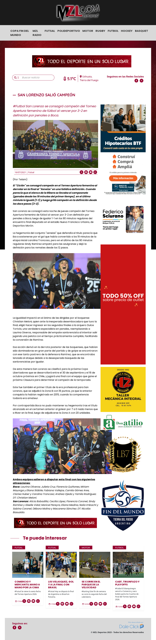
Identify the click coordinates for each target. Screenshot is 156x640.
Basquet (141, 31)
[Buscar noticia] (37, 77)
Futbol (113, 31)
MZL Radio (37, 33)
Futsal (50, 31)
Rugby (100, 31)
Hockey (127, 31)
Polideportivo (68, 31)
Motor (87, 31)
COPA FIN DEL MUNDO (19, 33)
